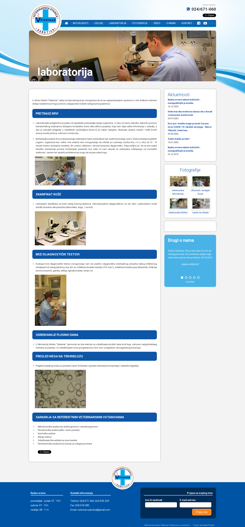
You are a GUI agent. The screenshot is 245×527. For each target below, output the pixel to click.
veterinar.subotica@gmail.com (93, 509)
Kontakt (187, 23)
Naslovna (66, 23)
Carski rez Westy (200, 212)
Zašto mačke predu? (179, 139)
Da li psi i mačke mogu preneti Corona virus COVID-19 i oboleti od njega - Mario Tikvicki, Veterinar (189, 127)
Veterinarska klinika (177, 212)
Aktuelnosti (80, 23)
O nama (171, 23)
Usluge (98, 23)
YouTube (205, 23)
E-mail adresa (188, 500)
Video (157, 23)
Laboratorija (117, 23)
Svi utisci (190, 281)
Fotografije (140, 23)
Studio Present (208, 525)
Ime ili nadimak (154, 500)
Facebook (198, 23)
